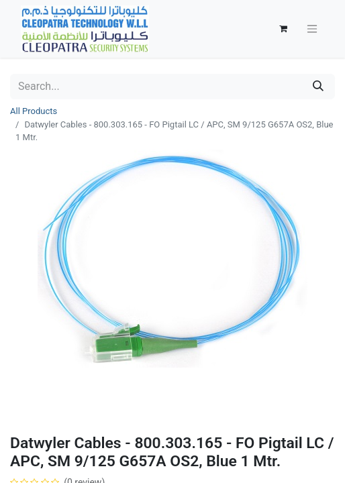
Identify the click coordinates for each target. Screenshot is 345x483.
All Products (33, 111)
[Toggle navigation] (312, 29)
